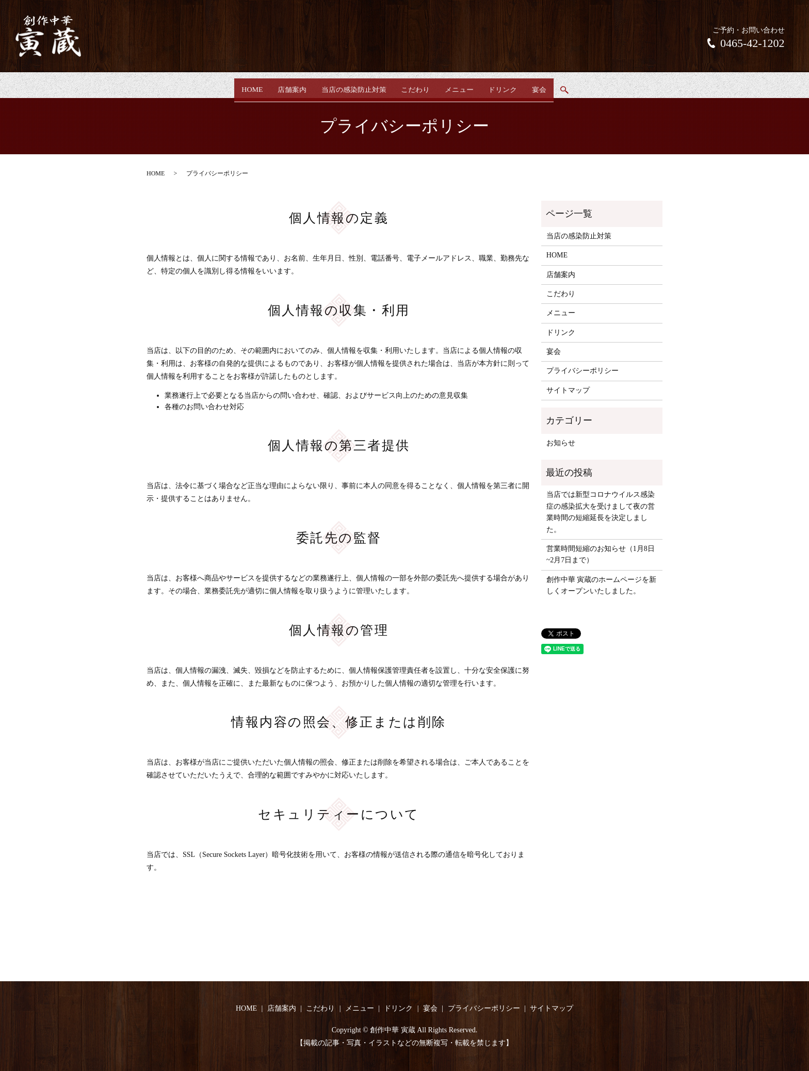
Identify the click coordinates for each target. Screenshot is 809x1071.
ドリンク (516, 86)
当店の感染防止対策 (346, 86)
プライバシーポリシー (582, 371)
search (589, 86)
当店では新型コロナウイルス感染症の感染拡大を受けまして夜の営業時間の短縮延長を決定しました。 (600, 512)
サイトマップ (568, 390)
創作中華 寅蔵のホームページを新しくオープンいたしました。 (601, 585)
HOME (230, 86)
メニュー (465, 86)
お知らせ (560, 443)
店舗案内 (278, 86)
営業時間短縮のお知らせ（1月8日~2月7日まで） (600, 554)
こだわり (415, 86)
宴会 (560, 86)
